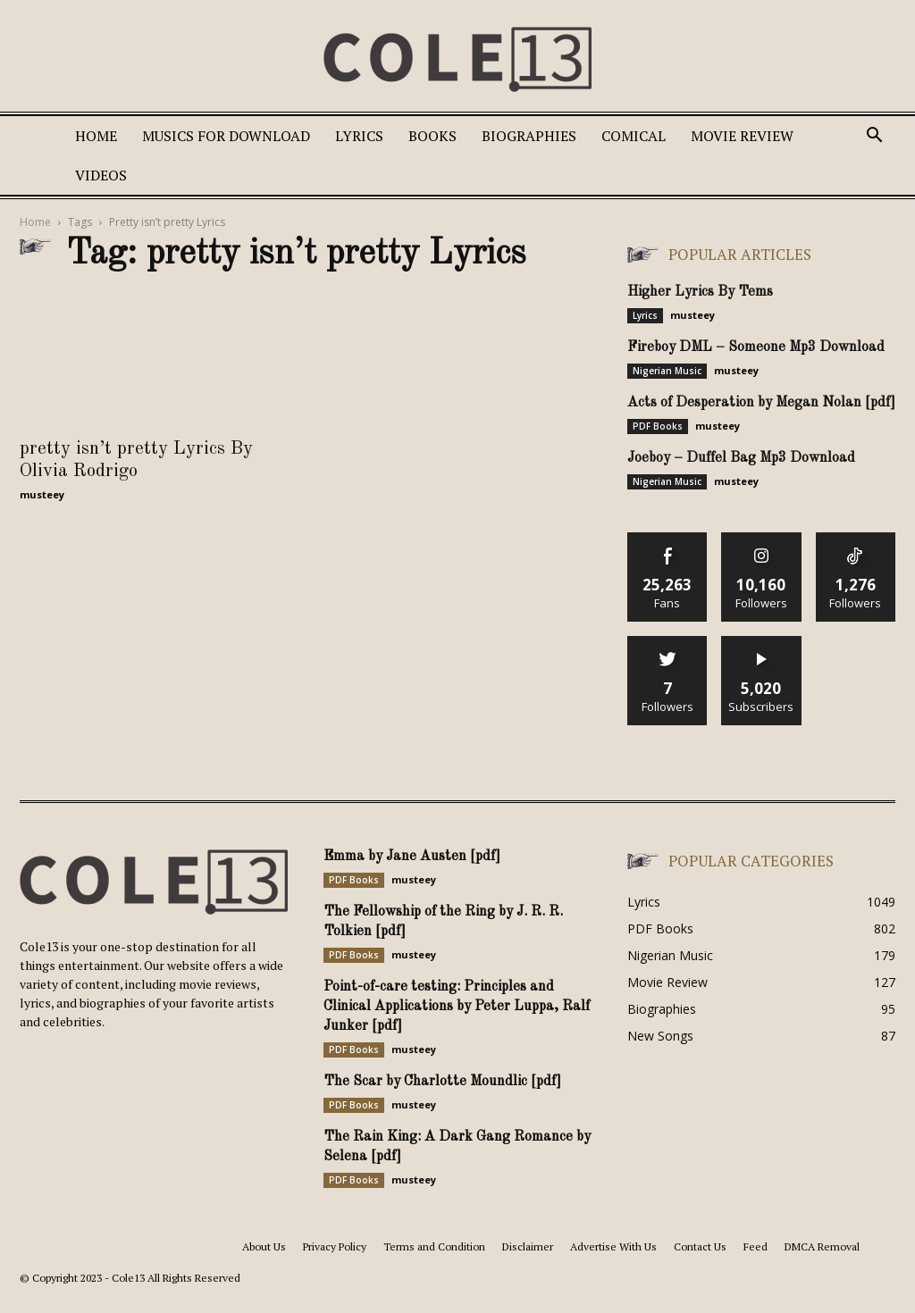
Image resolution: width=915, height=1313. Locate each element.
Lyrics (359, 136)
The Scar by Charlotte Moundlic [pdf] (442, 1082)
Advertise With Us (613, 1246)
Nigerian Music (667, 370)
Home (96, 136)
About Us (264, 1246)
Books (432, 136)
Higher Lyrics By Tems (700, 292)
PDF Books (658, 426)
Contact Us (700, 1246)
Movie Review (742, 136)
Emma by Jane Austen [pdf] (411, 856)
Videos (101, 175)
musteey (42, 494)
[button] (873, 137)
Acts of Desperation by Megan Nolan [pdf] (761, 403)
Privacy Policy (334, 1246)
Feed (755, 1246)
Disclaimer (527, 1246)
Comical (633, 136)
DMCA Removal (822, 1246)
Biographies (529, 136)
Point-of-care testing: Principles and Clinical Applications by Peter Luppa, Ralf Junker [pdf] (456, 1006)
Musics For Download (226, 136)
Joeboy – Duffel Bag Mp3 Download (741, 458)
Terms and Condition (434, 1246)
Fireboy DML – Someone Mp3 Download (756, 347)
